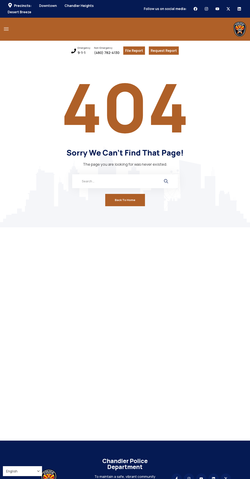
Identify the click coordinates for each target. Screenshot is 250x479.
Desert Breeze (19, 12)
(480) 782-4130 (106, 52)
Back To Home (125, 200)
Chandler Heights (79, 5)
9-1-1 (81, 52)
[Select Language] (22, 471)
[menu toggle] (6, 28)
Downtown (48, 5)
